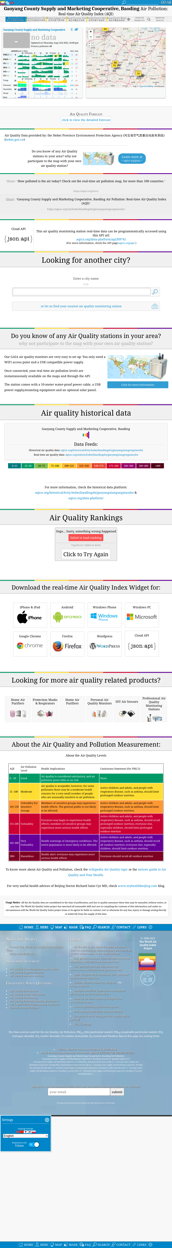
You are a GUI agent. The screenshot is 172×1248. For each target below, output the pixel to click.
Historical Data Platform (24, 1148)
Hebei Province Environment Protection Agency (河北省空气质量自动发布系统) (87, 1193)
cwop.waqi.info (79, 1126)
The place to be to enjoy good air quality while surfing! (99, 1158)
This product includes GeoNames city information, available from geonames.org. (96, 1108)
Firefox (67, 690)
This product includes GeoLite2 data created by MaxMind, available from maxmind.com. (100, 1100)
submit (117, 1233)
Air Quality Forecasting (23, 1138)
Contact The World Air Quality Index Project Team (34, 1089)
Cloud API (142, 690)
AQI (42, 29)
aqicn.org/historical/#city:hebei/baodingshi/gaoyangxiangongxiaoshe (102, 450)
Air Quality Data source (24, 1131)
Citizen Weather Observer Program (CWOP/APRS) (87, 1190)
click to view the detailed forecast (86, 120)
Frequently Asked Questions (29, 1123)
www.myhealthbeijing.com (137, 1027)
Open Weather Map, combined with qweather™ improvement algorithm (100, 1116)
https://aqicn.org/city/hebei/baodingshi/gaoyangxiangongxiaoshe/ (86, 209)
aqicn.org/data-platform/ (85, 498)
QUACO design (82, 1164)
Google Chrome (30, 690)
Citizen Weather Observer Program (95, 1123)
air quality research (22, 1102)
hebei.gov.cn (15, 139)
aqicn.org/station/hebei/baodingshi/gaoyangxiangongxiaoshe (101, 454)
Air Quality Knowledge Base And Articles (34, 1109)
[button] (114, 67)
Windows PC (142, 661)
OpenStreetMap (146, 86)
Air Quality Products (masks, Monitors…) (34, 1141)
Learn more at (132, 158)
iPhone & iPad (30, 661)
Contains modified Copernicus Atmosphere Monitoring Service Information (97, 1132)
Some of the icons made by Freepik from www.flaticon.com (96, 1141)
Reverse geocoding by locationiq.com (96, 1147)
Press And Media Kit (22, 1094)
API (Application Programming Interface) (34, 1145)
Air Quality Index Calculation (27, 1135)
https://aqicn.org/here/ (86, 191)
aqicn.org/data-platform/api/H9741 (101, 239)
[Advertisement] (86, 529)
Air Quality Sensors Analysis (27, 1116)
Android (67, 661)
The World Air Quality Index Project (148, 1086)
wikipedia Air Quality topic (108, 1010)
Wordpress (105, 690)
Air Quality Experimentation (27, 1113)
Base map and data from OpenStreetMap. (98, 1152)
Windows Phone (105, 661)
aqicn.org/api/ (126, 243)
